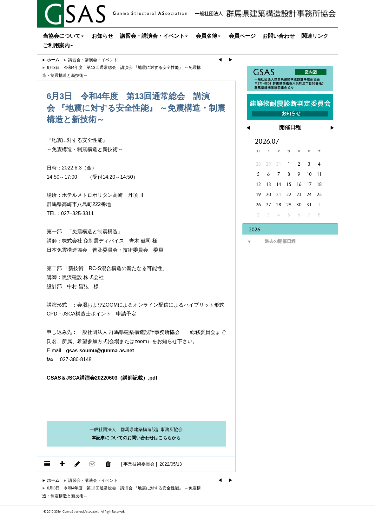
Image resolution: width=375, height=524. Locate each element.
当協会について (64, 36)
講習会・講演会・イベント (154, 36)
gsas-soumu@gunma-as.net (100, 350)
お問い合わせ (278, 36)
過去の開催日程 (269, 241)
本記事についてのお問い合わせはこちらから (136, 437)
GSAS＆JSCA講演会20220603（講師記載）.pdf (102, 378)
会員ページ (242, 36)
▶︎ (230, 59)
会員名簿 (209, 36)
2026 (254, 229)
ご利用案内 (59, 46)
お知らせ (102, 36)
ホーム (53, 59)
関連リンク (314, 36)
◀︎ (220, 59)
